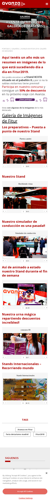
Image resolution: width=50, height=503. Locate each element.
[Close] (46, 473)
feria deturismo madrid (17, 434)
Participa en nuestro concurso (22, 87)
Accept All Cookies (25, 491)
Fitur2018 (40, 434)
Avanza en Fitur (25, 429)
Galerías (25, 16)
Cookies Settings (26, 498)
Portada (6, 48)
